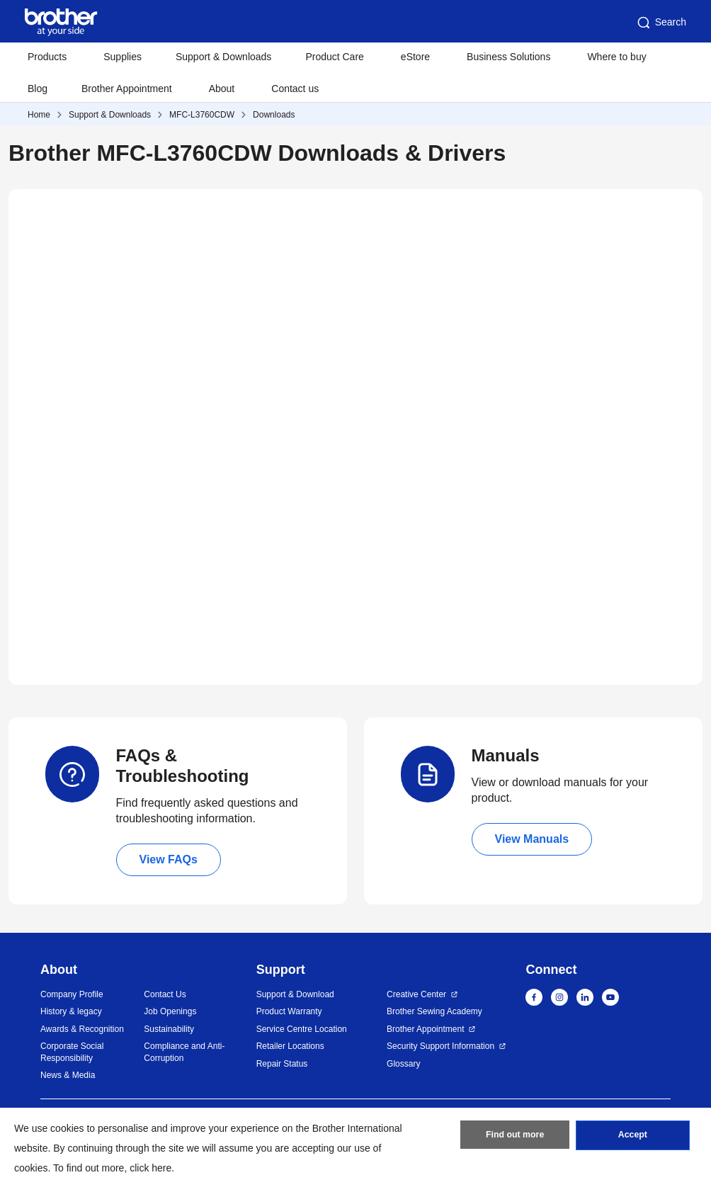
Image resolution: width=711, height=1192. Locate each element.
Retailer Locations (290, 1046)
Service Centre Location (301, 1029)
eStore (415, 56)
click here (150, 1168)
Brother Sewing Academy (434, 1011)
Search (660, 22)
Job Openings (170, 1011)
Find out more (515, 1137)
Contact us (295, 88)
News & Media (67, 1075)
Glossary (403, 1064)
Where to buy (616, 56)
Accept (632, 1137)
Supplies (122, 56)
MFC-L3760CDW (201, 115)
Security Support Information (440, 1046)
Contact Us (165, 994)
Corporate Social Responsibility (71, 1052)
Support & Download (295, 994)
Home (39, 115)
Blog (37, 88)
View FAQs (169, 859)
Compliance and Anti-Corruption (184, 1052)
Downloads (274, 115)
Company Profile (71, 994)
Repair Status (282, 1064)
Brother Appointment (126, 88)
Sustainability (169, 1029)
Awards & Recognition (82, 1029)
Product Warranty (289, 1011)
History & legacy (71, 1011)
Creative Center (416, 994)
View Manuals (532, 839)
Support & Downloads (223, 56)
